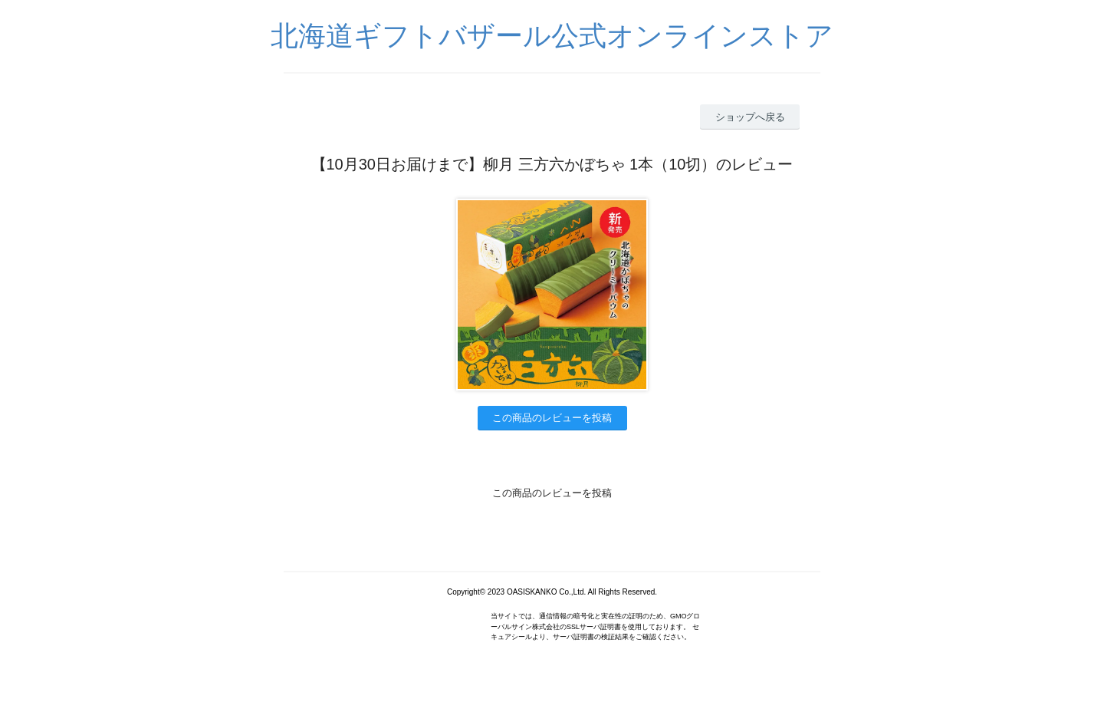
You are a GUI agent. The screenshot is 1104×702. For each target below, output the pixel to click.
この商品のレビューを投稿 (552, 418)
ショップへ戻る (750, 117)
